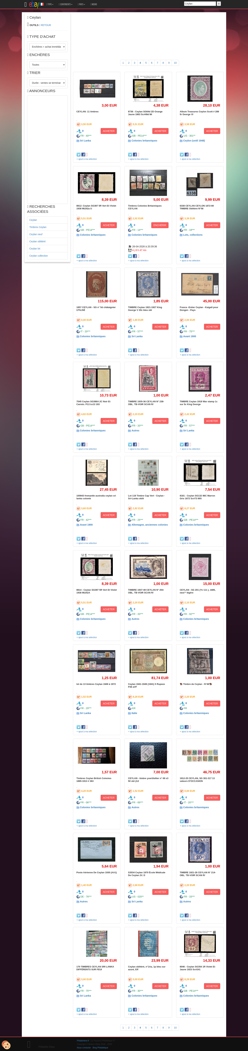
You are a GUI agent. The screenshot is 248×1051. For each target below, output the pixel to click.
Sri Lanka (85, 140)
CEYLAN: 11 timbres (87, 111)
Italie (134, 713)
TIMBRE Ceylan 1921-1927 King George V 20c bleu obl (145, 308)
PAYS (81, 4)
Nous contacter (84, 1047)
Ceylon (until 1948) (194, 140)
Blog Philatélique (100, 1047)
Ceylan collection (38, 255)
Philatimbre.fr (83, 1040)
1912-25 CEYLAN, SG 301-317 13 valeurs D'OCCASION (197, 779)
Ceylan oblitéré (37, 241)
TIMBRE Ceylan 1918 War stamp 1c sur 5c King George (198, 403)
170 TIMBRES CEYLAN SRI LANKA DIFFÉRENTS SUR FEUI (95, 968)
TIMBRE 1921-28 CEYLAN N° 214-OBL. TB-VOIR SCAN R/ (198, 874)
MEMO (93, 4)
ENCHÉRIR (160, 225)
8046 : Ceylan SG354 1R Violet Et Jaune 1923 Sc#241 (197, 968)
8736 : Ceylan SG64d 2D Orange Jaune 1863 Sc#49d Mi (145, 113)
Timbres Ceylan (37, 227)
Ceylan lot (34, 248)
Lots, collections (192, 234)
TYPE (49, 4)
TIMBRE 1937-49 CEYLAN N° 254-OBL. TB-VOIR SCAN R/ (146, 591)
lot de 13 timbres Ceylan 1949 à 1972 (96, 684)
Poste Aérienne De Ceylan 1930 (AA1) (96, 872)
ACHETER (109, 131)
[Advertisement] (47, 149)
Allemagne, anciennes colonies (150, 524)
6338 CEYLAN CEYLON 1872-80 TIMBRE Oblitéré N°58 (197, 207)
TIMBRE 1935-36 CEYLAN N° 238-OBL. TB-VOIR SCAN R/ (146, 403)
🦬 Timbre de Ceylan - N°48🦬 (196, 684)
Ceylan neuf (35, 234)
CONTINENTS (65, 4)
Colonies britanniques (144, 140)
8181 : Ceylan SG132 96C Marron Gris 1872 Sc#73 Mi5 (197, 497)
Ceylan (33, 220)
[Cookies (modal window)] (6, 1045)
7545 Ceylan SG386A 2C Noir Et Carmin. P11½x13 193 (93, 403)
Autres (135, 430)
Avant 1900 (189, 336)
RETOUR (46, 25)
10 (175, 62)
